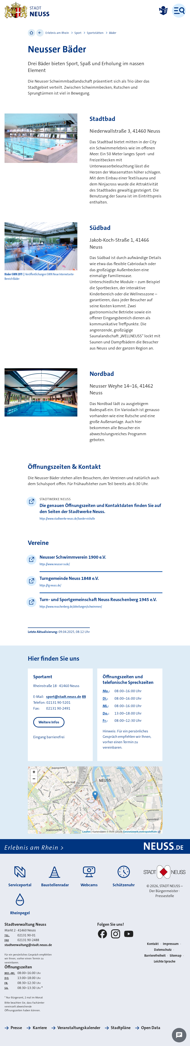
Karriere (40, 1027)
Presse (16, 1027)
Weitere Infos (48, 722)
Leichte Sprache (164, 961)
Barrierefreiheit (155, 955)
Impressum (171, 944)
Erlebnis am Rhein (57, 33)
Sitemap (175, 955)
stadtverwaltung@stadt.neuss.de (28, 945)
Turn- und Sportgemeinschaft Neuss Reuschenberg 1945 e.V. (98, 599)
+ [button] (33, 772)
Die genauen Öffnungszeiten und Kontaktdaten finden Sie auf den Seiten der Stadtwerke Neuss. (100, 508)
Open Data (150, 1027)
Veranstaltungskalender (78, 1027)
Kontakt (153, 944)
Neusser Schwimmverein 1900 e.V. (73, 557)
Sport (77, 33)
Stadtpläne (121, 1027)
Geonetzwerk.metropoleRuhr (140, 831)
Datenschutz (163, 950)
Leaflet (86, 831)
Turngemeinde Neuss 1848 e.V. (69, 578)
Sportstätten (95, 33)
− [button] (33, 779)
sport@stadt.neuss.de (63, 696)
